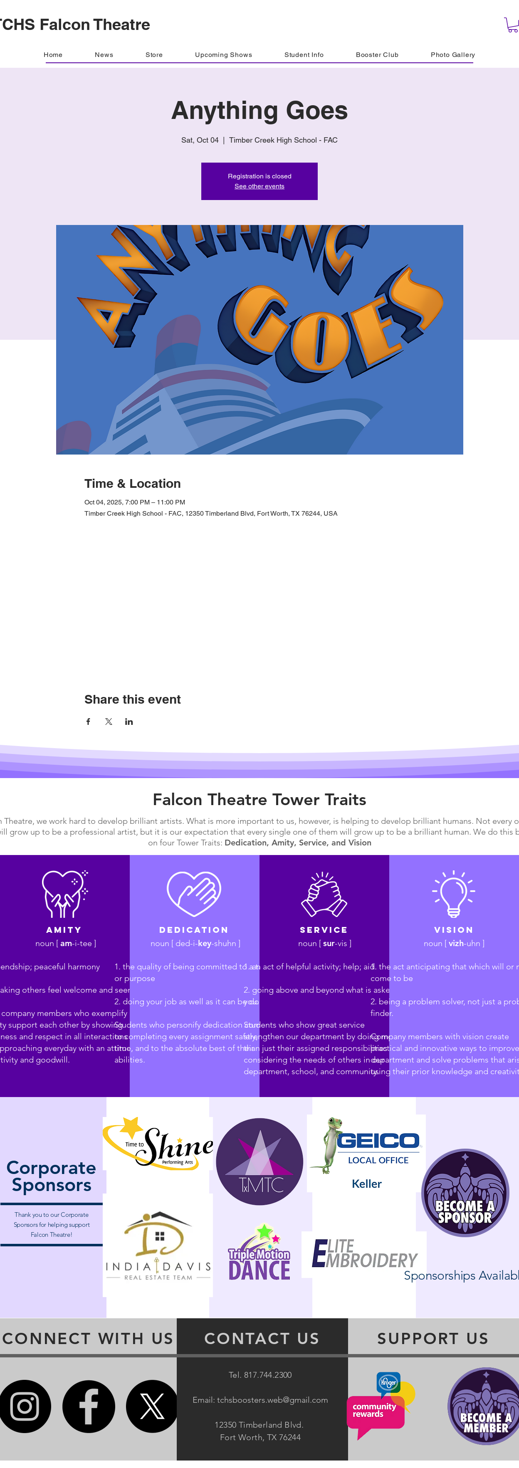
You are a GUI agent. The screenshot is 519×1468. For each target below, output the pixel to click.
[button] (377, 55)
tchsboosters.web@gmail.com (272, 1400)
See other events (259, 186)
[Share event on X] (109, 721)
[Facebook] (88, 1406)
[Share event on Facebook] (88, 721)
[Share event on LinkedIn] (129, 721)
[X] (152, 1406)
